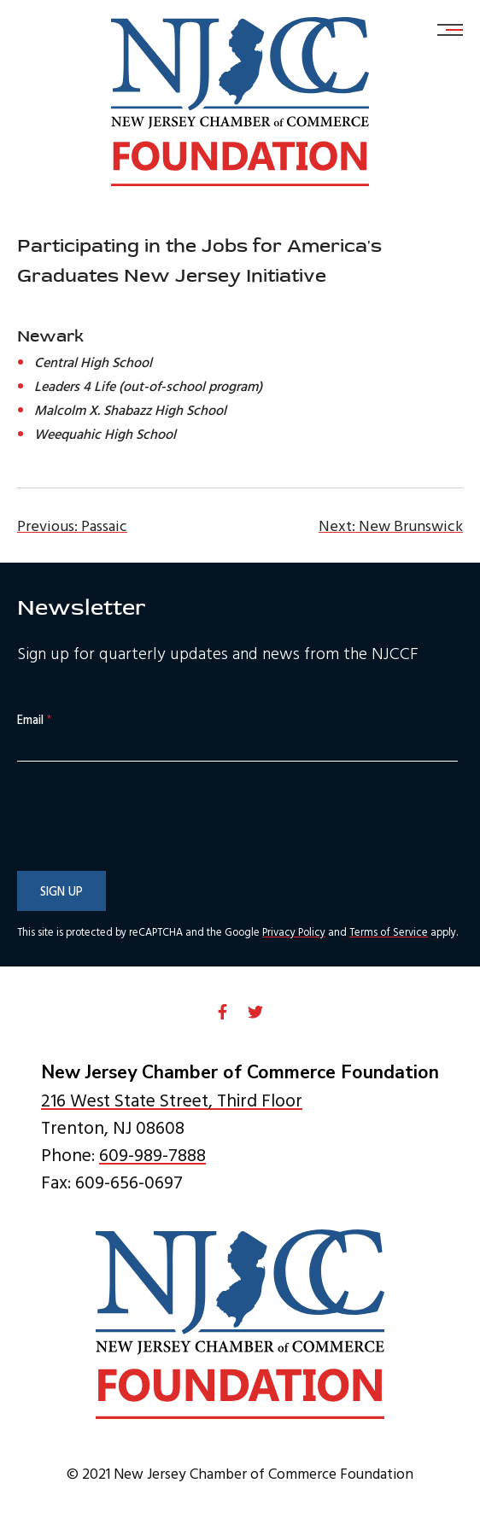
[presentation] (147, 851)
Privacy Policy (293, 932)
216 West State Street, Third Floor (171, 1099)
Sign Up (61, 891)
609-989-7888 (152, 1154)
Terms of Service (388, 932)
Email (34, 720)
